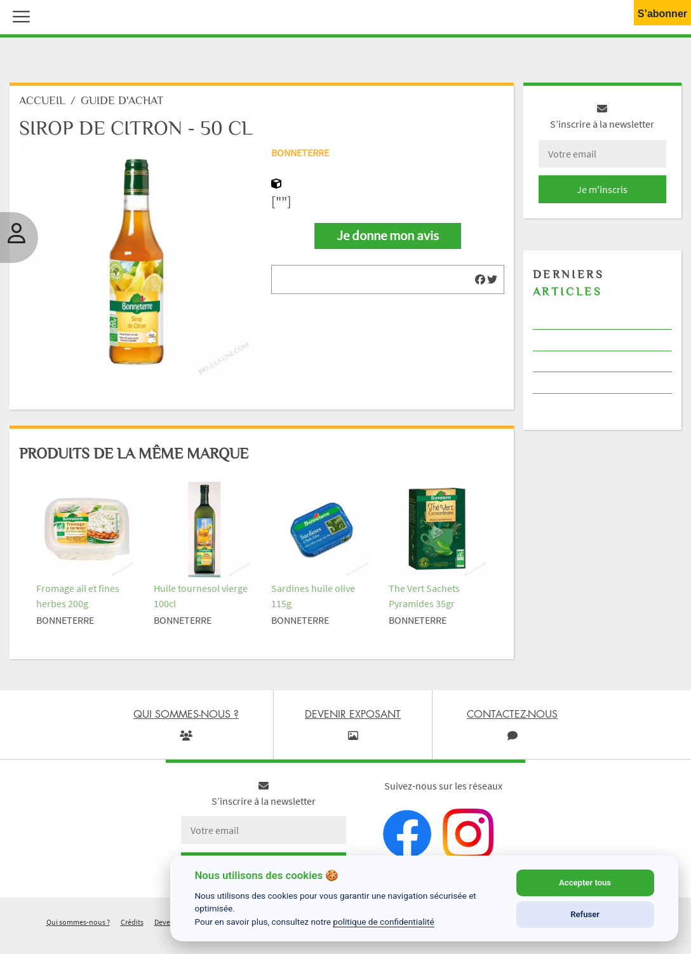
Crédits (132, 922)
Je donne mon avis (388, 235)
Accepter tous (585, 882)
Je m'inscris (602, 189)
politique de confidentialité (383, 922)
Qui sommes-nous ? (78, 922)
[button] (18, 15)
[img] (480, 279)
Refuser (585, 914)
